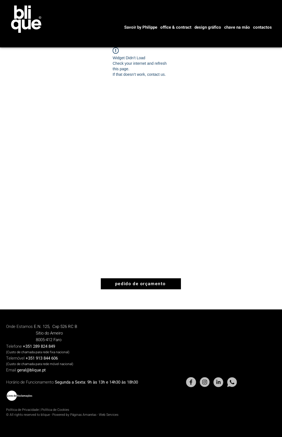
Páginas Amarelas (83, 414)
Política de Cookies (55, 409)
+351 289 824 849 (39, 346)
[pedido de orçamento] (141, 283)
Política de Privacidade (22, 409)
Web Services (108, 414)
